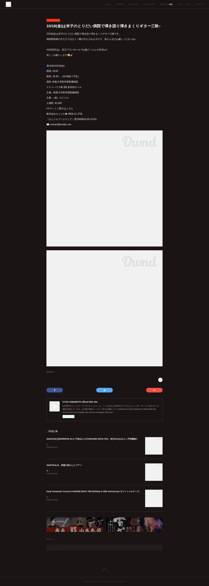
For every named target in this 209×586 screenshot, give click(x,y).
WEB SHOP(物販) (166, 4)
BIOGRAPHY (134, 4)
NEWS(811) (50, 372)
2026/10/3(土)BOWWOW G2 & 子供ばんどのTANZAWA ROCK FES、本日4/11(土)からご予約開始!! (91, 439)
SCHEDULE (119, 4)
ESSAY (188, 4)
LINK (179, 4)
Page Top (104, 569)
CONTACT (199, 4)
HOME (108, 4)
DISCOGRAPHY (149, 4)
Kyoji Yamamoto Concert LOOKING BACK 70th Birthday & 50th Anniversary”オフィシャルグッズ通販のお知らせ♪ (100, 491)
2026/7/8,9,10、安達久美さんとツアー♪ (64, 465)
